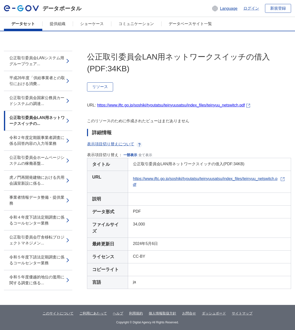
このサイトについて (58, 313)
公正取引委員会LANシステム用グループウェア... (36, 61)
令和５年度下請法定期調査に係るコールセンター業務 (36, 260)
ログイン (251, 8)
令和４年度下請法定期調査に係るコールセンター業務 (36, 220)
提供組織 (57, 24)
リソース (100, 87)
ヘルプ (118, 313)
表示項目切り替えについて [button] (114, 144)
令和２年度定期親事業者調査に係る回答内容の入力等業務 (36, 140)
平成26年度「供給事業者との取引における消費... (37, 81)
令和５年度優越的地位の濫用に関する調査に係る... (36, 280)
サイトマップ (242, 313)
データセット (23, 24)
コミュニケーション (136, 24)
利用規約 (136, 313)
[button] (224, 8)
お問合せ (189, 313)
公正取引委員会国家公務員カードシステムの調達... (36, 101)
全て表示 (145, 155)
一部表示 (130, 155)
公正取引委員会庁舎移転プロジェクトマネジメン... (36, 240)
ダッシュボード (214, 313)
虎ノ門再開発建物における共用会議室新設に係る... (36, 180)
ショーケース (92, 24)
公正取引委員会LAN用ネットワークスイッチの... (37, 121)
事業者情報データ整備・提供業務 (36, 200)
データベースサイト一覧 (190, 24)
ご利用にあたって (93, 313)
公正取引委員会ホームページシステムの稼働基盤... (36, 160)
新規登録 (278, 8)
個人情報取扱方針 (162, 313)
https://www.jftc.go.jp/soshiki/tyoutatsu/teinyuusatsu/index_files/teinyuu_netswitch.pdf (171, 105)
